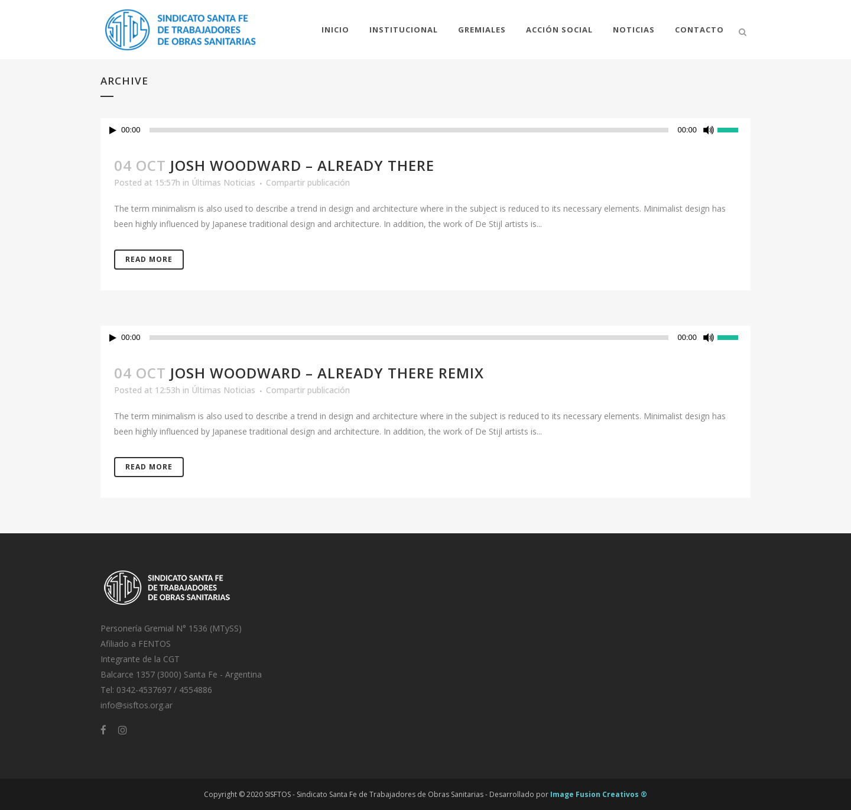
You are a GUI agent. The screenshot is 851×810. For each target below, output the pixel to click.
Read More (149, 259)
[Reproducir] (112, 130)
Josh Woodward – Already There (302, 165)
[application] (425, 130)
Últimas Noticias (223, 182)
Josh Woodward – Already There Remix (327, 373)
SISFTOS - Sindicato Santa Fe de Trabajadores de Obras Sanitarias (374, 794)
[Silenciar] (708, 130)
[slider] (409, 130)
